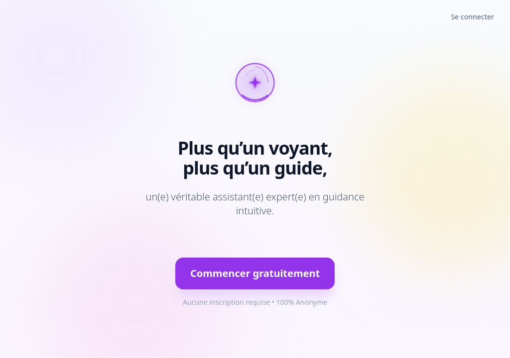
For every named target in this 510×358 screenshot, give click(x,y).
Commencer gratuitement (255, 273)
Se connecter (472, 16)
